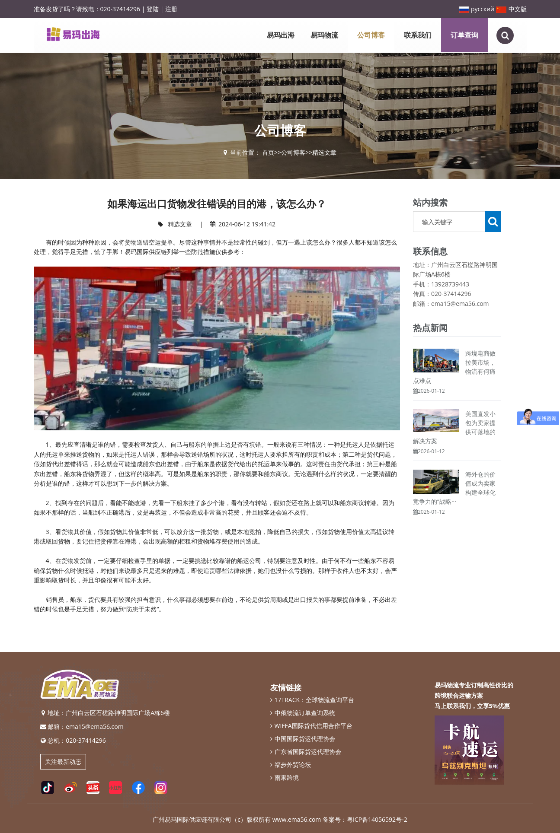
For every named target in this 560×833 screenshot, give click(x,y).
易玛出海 (280, 35)
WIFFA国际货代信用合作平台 (311, 726)
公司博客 (371, 35)
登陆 (153, 9)
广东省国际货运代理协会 (305, 752)
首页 (268, 152)
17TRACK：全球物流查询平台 (312, 700)
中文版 (511, 9)
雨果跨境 (284, 778)
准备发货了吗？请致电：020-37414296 (87, 9)
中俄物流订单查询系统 (302, 713)
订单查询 (464, 35)
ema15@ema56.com (95, 726)
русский (476, 9)
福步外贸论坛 (290, 765)
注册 (171, 9)
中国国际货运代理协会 (302, 739)
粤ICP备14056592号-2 (377, 819)
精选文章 (324, 152)
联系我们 (418, 35)
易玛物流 (324, 35)
